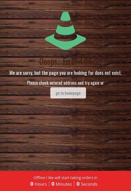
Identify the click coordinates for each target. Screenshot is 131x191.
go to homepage (68, 93)
